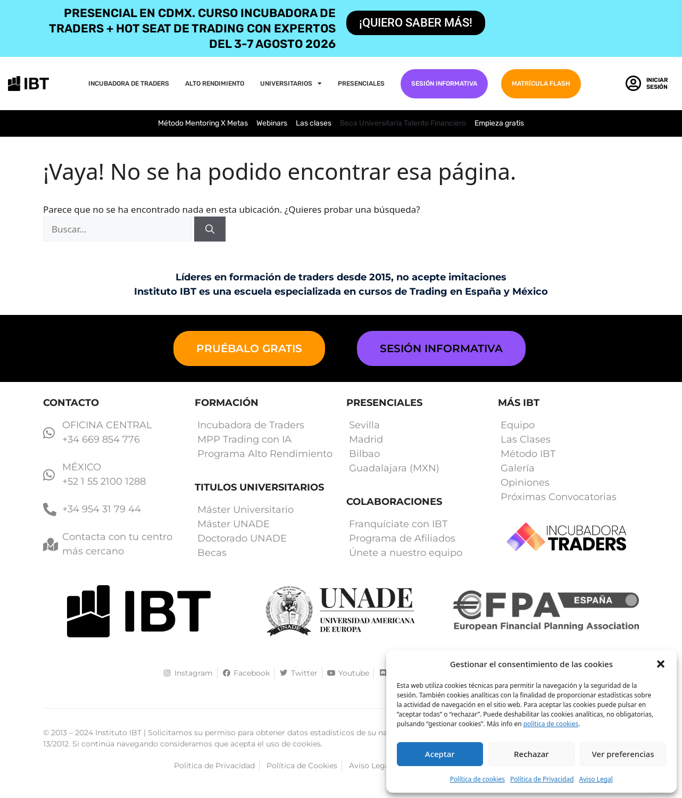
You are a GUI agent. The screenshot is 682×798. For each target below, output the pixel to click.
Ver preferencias (623, 754)
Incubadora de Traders (128, 83)
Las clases (313, 123)
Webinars (271, 123)
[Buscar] (210, 229)
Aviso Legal (596, 779)
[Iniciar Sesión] (633, 84)
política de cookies (550, 723)
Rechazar (531, 754)
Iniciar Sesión (657, 83)
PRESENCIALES (361, 83)
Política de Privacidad (542, 779)
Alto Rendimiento (214, 83)
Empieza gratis (499, 123)
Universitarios (291, 83)
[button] (660, 664)
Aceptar (440, 754)
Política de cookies (477, 779)
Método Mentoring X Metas (203, 123)
